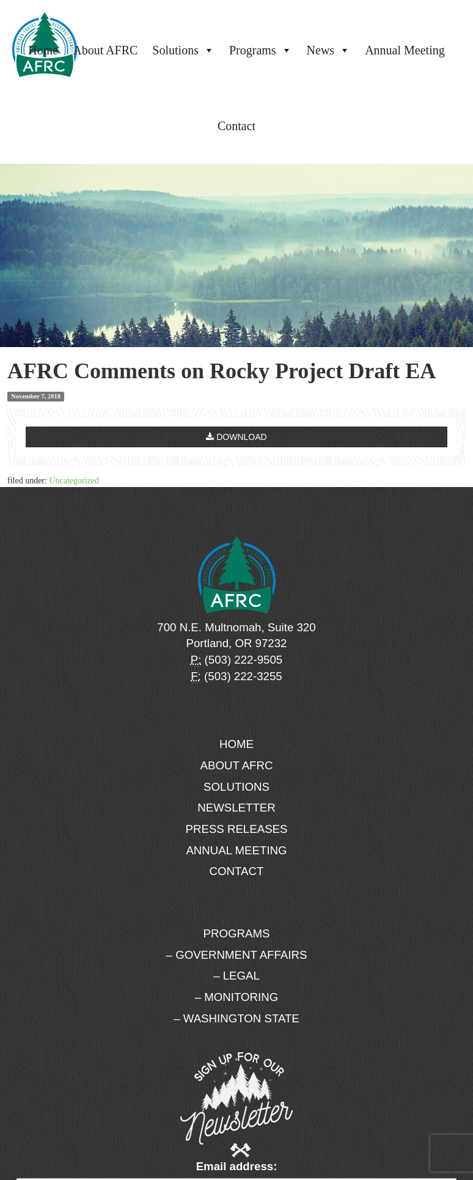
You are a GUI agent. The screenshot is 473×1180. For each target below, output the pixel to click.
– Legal (236, 975)
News (329, 50)
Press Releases (237, 829)
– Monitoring (236, 997)
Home (43, 50)
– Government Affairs (236, 954)
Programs (260, 50)
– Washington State (236, 1018)
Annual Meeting (405, 50)
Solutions (183, 50)
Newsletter (236, 807)
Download (236, 437)
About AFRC (105, 50)
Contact (236, 126)
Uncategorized (74, 480)
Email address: (236, 1166)
